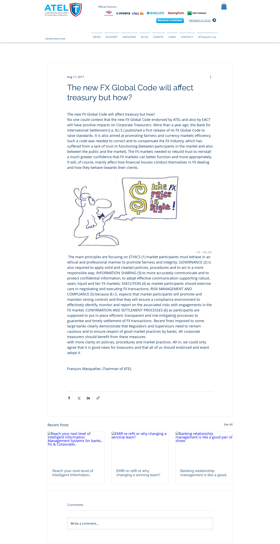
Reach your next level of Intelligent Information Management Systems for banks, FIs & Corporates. (74, 473)
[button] (224, 6)
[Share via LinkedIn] (88, 398)
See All (228, 424)
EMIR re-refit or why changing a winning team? (138, 473)
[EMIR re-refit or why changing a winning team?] (140, 448)
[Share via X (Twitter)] (79, 398)
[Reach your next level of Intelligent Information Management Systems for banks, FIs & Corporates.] (76, 448)
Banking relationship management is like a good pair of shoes (203, 473)
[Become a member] (170, 20)
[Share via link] (98, 398)
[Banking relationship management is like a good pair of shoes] (204, 448)
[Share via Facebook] (69, 398)
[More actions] (210, 76)
